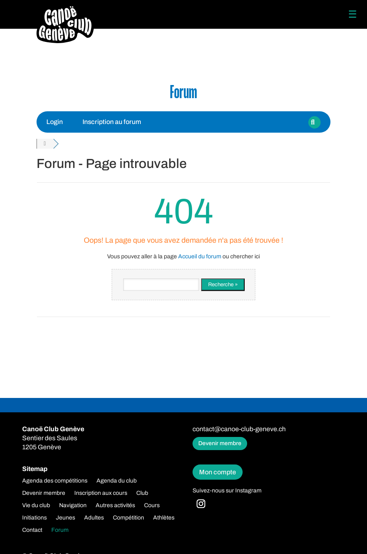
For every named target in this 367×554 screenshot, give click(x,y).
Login (54, 121)
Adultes (94, 518)
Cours (152, 505)
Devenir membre (219, 443)
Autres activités (115, 505)
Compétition (128, 518)
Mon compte (217, 472)
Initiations (34, 518)
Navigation (73, 505)
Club (142, 493)
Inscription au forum (112, 121)
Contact (32, 530)
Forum (60, 530)
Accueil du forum (199, 256)
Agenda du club (116, 481)
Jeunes (65, 518)
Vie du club (36, 505)
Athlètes (163, 518)
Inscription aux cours (100, 493)
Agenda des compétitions (54, 481)
